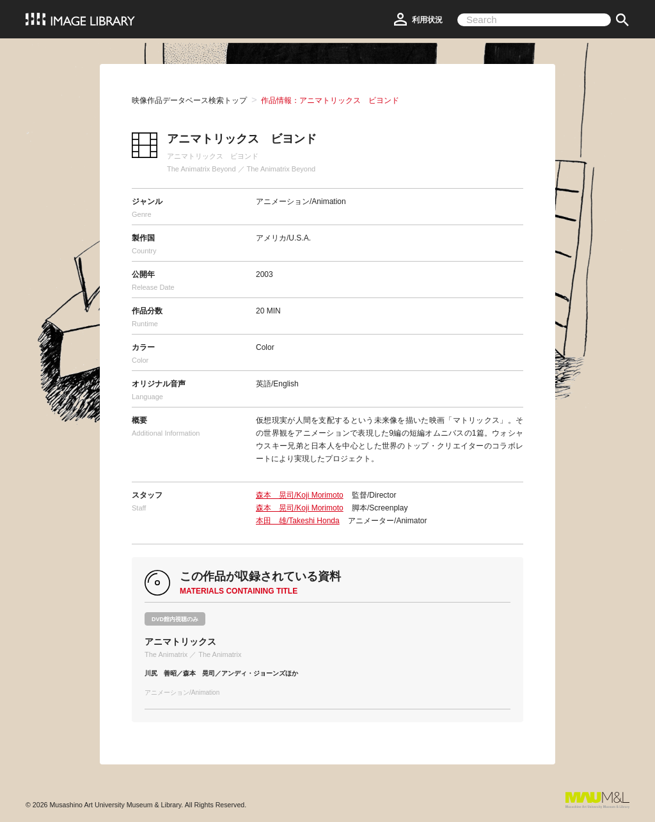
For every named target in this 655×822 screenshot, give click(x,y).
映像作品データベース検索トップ (189, 100)
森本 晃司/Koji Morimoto (299, 495)
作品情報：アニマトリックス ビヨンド (330, 100)
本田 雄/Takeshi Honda (298, 520)
